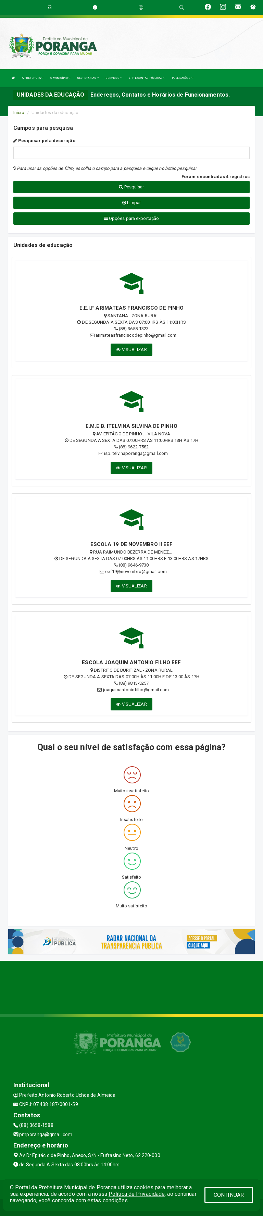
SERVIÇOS (113, 77)
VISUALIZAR (131, 349)
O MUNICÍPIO (60, 77)
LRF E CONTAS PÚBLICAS (147, 77)
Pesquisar (131, 186)
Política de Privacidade (137, 1194)
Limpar (131, 202)
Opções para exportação (131, 218)
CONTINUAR (229, 1195)
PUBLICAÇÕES (182, 77)
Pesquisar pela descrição (44, 140)
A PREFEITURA (32, 77)
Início (18, 112)
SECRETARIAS (88, 77)
